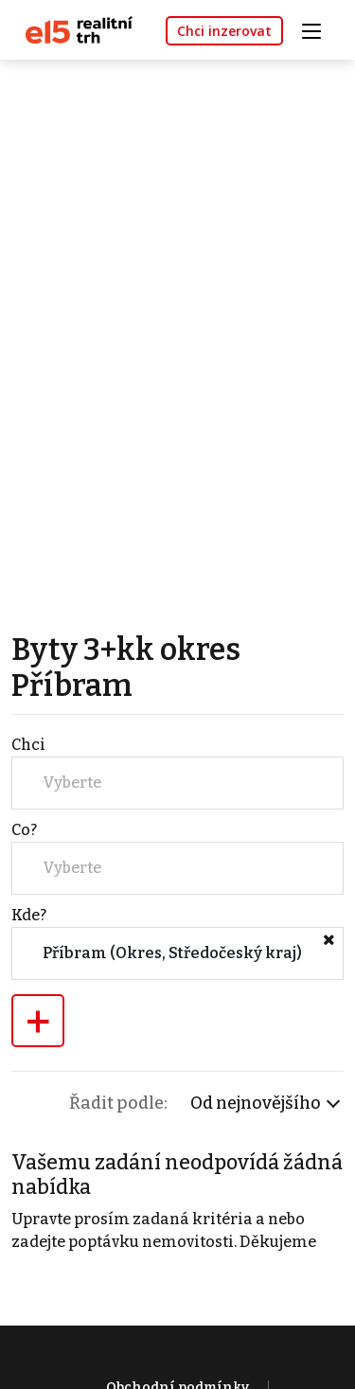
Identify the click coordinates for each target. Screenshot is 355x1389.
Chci (28, 745)
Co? (24, 830)
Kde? (28, 915)
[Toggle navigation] (318, 29)
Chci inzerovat (224, 31)
